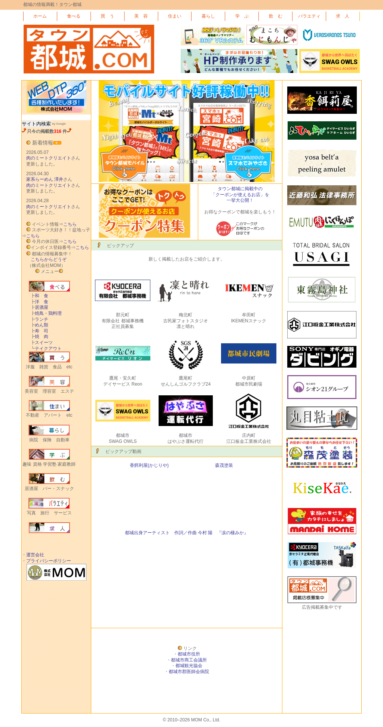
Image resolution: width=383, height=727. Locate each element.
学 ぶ (242, 16)
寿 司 (39, 331)
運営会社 (35, 554)
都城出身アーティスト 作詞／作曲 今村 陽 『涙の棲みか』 (187, 532)
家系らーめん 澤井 (44, 179)
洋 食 (39, 301)
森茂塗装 (224, 465)
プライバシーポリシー (48, 560)
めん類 (39, 325)
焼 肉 (39, 336)
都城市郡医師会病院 (189, 671)
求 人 (342, 16)
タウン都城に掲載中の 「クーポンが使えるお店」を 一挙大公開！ (240, 194)
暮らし (208, 16)
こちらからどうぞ (49, 259)
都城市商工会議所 (189, 660)
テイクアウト (46, 348)
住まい (174, 16)
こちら (70, 224)
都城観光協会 (188, 665)
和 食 (39, 295)
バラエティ (309, 16)
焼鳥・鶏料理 (46, 313)
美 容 (141, 16)
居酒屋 (39, 307)
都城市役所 (189, 654)
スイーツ (41, 342)
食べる (73, 16)
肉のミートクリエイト (48, 158)
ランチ (39, 319)
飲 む (275, 16)
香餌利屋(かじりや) (149, 465)
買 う (107, 16)
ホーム (40, 16)
